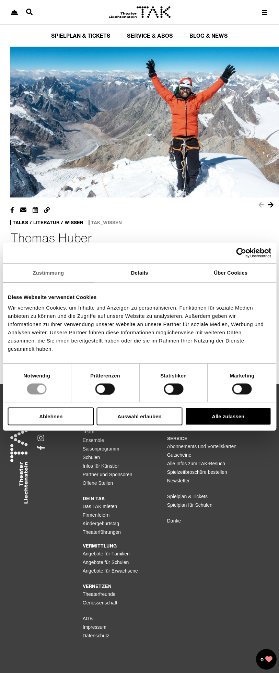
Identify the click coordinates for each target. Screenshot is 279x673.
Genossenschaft (100, 602)
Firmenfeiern (96, 515)
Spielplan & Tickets (187, 496)
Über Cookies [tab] (230, 272)
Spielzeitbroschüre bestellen (197, 472)
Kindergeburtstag (101, 523)
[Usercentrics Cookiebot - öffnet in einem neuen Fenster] (241, 253)
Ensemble (93, 440)
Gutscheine (179, 455)
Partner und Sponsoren (107, 474)
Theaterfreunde (99, 594)
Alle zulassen (228, 416)
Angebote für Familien (106, 553)
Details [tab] (139, 272)
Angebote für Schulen (106, 562)
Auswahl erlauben (139, 416)
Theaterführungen (102, 532)
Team (88, 431)
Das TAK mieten (100, 506)
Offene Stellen (98, 483)
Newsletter (178, 480)
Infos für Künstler (101, 466)
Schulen (91, 457)
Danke (174, 521)
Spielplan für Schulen (189, 505)
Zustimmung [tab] (48, 272)
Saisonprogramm (101, 449)
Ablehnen (50, 416)
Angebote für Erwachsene (110, 571)
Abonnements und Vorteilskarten (201, 446)
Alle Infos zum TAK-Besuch (196, 463)
